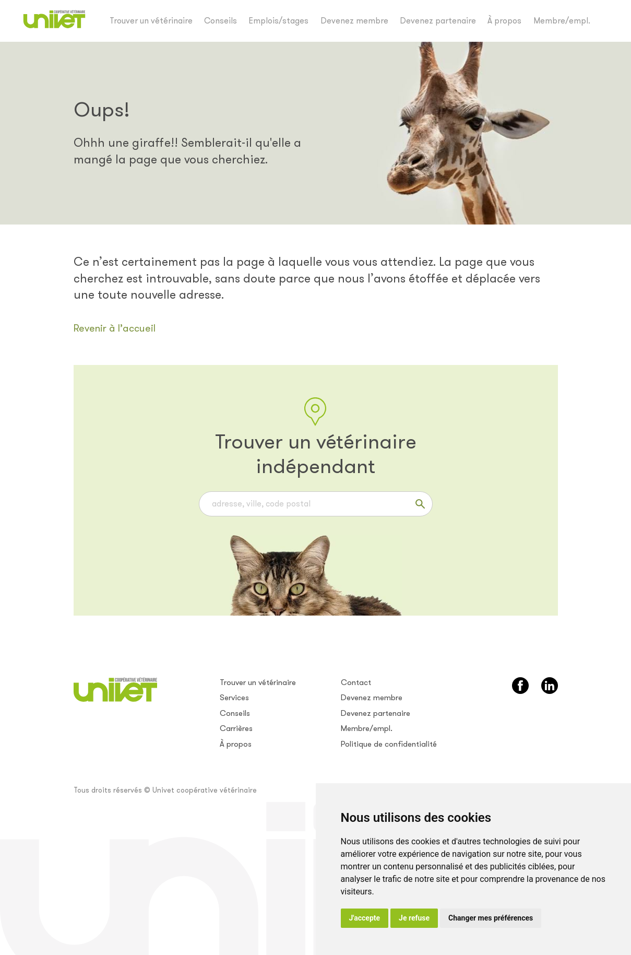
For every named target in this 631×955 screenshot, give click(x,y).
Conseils (220, 20)
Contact (356, 682)
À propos (504, 20)
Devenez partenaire (438, 20)
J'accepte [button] (364, 918)
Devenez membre (354, 20)
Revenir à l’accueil (115, 328)
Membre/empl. (561, 20)
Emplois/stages (278, 20)
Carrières (236, 728)
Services (234, 697)
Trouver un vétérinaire (151, 20)
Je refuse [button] (414, 918)
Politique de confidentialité (389, 744)
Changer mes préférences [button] (490, 918)
